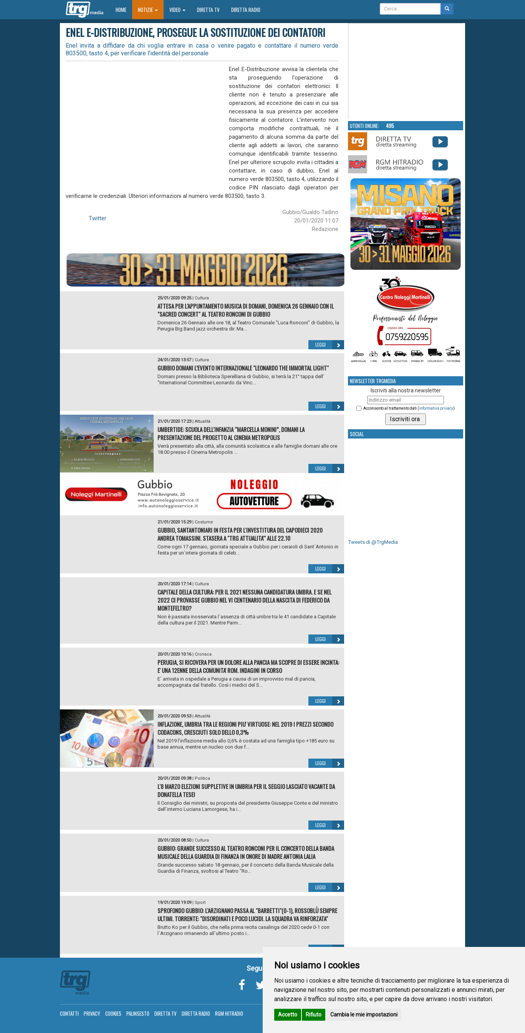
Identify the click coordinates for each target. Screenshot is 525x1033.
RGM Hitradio (229, 1013)
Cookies (113, 1013)
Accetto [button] (287, 1014)
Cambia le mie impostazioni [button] (363, 1014)
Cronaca (203, 654)
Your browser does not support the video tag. (406, 71)
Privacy (92, 1013)
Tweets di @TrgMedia (373, 542)
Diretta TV (208, 9)
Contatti (69, 1013)
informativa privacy (436, 408)
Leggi (329, 344)
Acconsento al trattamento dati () (409, 408)
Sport (200, 902)
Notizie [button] (148, 9)
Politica (202, 778)
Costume (204, 522)
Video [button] (177, 9)
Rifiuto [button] (313, 1014)
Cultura (202, 298)
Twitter (97, 218)
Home (124, 9)
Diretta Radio (245, 9)
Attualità (202, 421)
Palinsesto (137, 1013)
